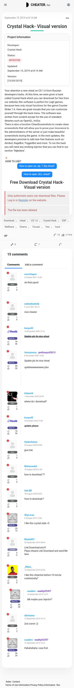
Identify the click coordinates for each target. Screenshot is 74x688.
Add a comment (34, 264)
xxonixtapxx (30, 274)
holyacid (28, 393)
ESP (64, 220)
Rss (58, 685)
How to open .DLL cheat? (37, 174)
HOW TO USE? (13, 161)
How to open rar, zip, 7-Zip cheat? (37, 166)
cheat (22, 220)
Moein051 (29, 539)
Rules (8, 681)
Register (23, 200)
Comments (13, 264)
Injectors (19, 150)
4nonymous (30, 352)
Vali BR (28, 490)
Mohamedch (30, 466)
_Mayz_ (28, 566)
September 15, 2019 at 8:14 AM (21, 17)
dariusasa (29, 615)
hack (57, 226)
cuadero (31, 591)
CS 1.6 (34, 220)
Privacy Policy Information (42, 685)
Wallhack (9, 226)
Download (9, 220)
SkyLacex (29, 515)
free (47, 226)
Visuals (36, 226)
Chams (23, 226)
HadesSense (30, 442)
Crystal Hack (49, 220)
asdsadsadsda (31, 303)
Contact (16, 681)
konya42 (28, 328)
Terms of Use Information (17, 685)
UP (5, 236)
